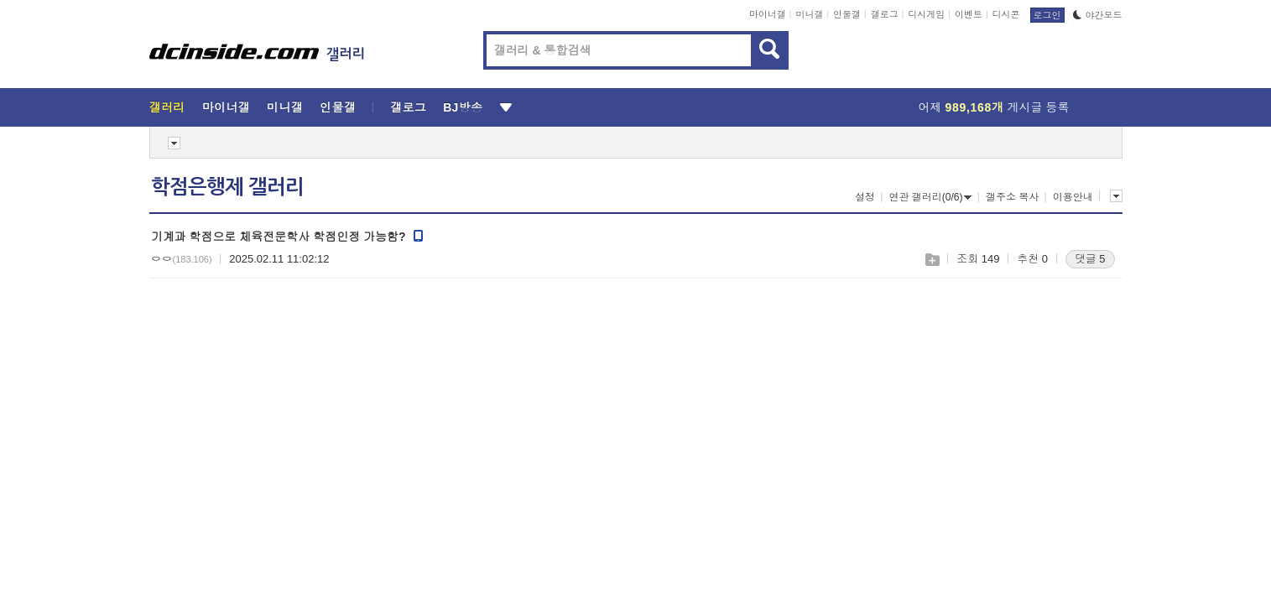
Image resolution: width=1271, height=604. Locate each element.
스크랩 (932, 260)
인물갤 (847, 14)
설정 (865, 197)
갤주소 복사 (1012, 197)
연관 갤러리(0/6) (929, 197)
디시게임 (926, 14)
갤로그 (885, 14)
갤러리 (167, 107)
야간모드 (1098, 15)
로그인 (1047, 15)
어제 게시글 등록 (994, 107)
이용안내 (1073, 197)
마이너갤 (767, 14)
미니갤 (809, 14)
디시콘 (1006, 14)
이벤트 (968, 14)
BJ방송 (462, 107)
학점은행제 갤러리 (227, 187)
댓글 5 (1090, 259)
